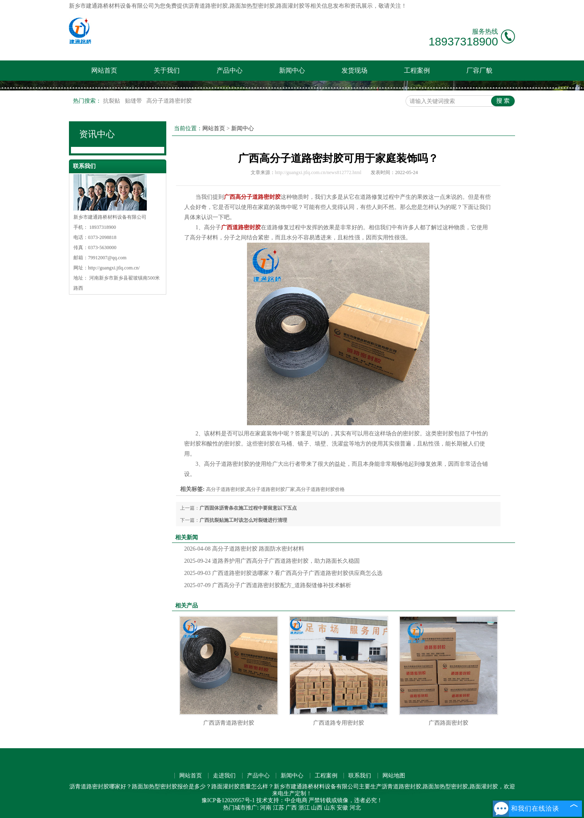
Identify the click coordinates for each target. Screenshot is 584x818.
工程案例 (417, 70)
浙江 (304, 808)
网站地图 (393, 776)
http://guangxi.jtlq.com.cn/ (114, 268)
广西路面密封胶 (448, 723)
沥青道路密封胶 (208, 6)
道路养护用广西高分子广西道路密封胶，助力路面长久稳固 (272, 561)
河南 (265, 808)
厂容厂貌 (479, 70)
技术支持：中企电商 (281, 800)
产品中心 (230, 70)
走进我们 (224, 776)
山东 (329, 808)
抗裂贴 (112, 101)
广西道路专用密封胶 (338, 723)
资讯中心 (97, 134)
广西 (291, 808)
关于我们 (167, 70)
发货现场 (354, 70)
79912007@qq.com (107, 257)
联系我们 (359, 776)
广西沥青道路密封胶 (228, 723)
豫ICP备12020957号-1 (228, 800)
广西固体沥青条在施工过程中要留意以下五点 (248, 508)
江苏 (278, 808)
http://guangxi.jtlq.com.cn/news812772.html (318, 172)
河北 (355, 808)
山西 (316, 808)
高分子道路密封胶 (169, 101)
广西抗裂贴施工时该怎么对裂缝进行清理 (243, 520)
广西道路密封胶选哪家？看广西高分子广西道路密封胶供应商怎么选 (283, 573)
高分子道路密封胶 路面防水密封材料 (244, 549)
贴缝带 (134, 101)
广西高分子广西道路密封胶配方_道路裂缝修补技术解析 (267, 585)
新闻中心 (292, 70)
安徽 (342, 808)
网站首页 (104, 70)
